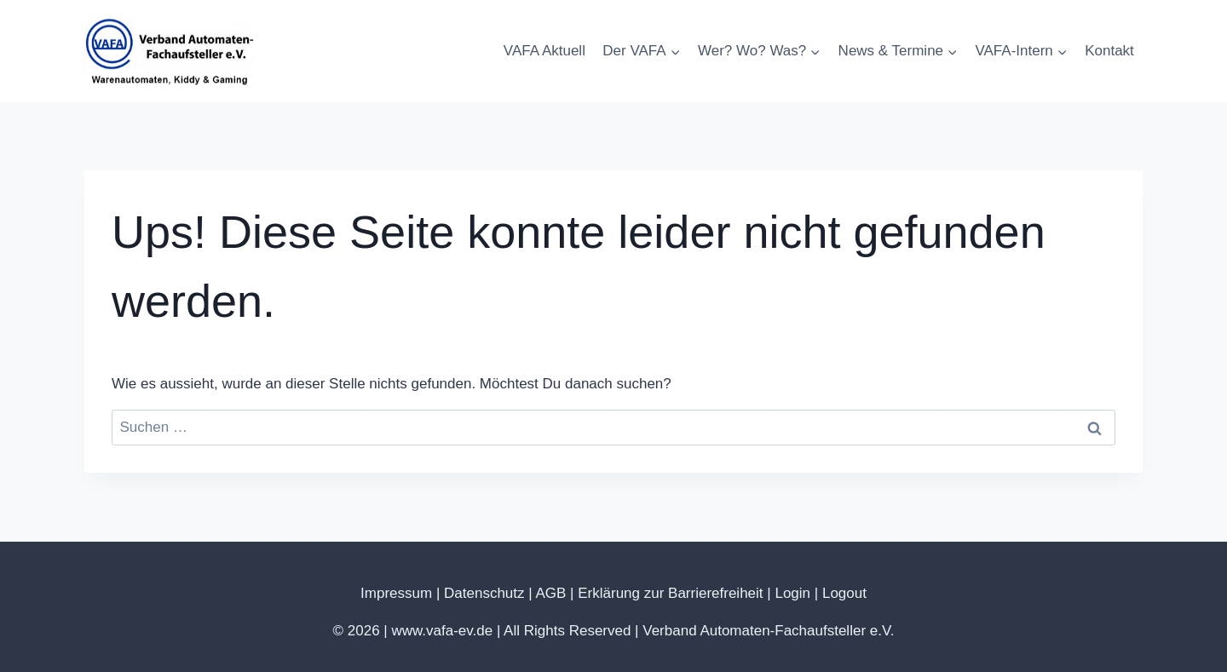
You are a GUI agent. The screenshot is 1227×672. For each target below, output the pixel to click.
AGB (550, 593)
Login (792, 593)
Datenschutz (484, 593)
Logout (844, 593)
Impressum (396, 593)
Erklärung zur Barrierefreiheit (670, 593)
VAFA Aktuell (544, 51)
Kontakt (1109, 51)
